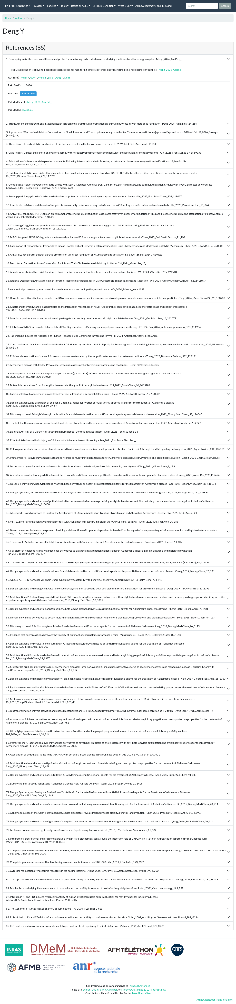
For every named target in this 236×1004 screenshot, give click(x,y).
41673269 (27, 109)
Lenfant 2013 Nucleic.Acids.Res (100, 989)
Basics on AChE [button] (79, 5)
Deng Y (59, 77)
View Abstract (28, 93)
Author (19, 18)
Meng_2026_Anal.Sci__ (171, 69)
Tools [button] (64, 5)
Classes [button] (38, 5)
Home (8, 18)
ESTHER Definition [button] (103, 5)
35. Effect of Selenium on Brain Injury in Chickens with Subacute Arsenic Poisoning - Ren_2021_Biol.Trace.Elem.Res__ (71, 440)
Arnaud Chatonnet (140, 985)
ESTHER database (17, 6)
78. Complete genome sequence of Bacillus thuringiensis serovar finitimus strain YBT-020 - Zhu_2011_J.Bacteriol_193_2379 (75, 862)
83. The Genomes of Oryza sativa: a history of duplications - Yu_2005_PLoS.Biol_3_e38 (54, 908)
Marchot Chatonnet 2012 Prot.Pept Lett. (143, 989)
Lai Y (50, 77)
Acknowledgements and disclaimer (153, 5)
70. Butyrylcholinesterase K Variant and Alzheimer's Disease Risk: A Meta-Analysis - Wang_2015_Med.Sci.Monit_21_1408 (74, 783)
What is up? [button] (124, 5)
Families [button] (51, 5)
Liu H (67, 77)
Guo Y (33, 77)
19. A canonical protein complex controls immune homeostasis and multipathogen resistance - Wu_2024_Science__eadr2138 (75, 289)
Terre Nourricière (141, 993)
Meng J (25, 77)
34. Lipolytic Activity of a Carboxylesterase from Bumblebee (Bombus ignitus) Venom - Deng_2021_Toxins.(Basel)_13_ (72, 431)
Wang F (42, 77)
